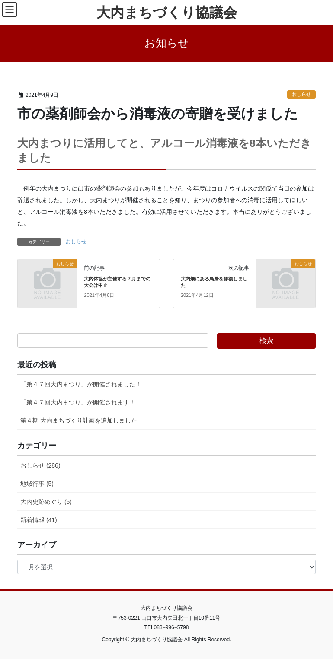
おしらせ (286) (40, 465)
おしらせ (301, 94)
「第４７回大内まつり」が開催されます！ (77, 402)
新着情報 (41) (38, 519)
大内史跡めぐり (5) (46, 501)
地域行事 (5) (37, 483)
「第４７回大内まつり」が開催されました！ (80, 384)
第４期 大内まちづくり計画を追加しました (78, 420)
